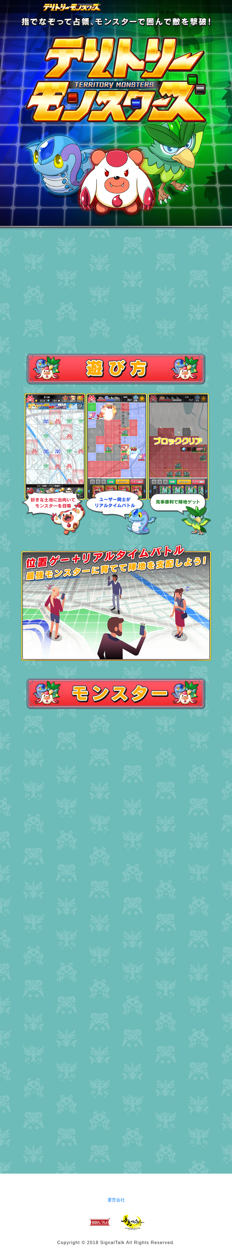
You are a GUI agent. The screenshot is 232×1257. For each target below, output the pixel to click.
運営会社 (116, 1200)
